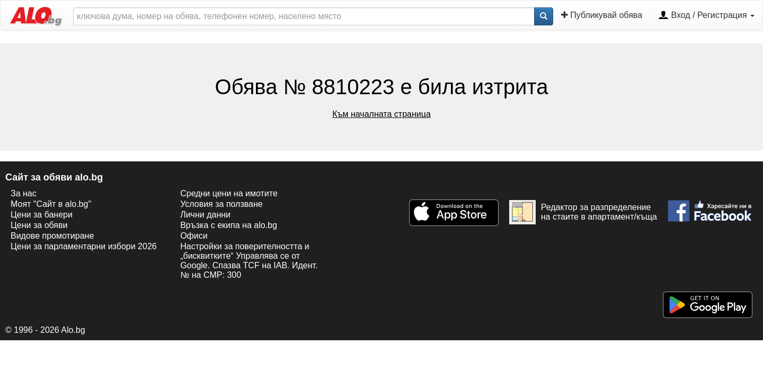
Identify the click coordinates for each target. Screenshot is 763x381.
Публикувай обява (601, 15)
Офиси (193, 235)
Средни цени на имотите (229, 193)
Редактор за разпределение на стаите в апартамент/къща (583, 212)
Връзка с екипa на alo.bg (228, 225)
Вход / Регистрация (706, 16)
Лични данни (205, 214)
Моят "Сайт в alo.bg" (51, 203)
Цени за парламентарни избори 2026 (84, 246)
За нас (24, 193)
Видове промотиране (52, 235)
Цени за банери (42, 214)
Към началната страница (381, 114)
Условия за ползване (221, 203)
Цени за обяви (39, 225)
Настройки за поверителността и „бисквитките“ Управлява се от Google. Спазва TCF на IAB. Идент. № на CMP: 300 (248, 260)
